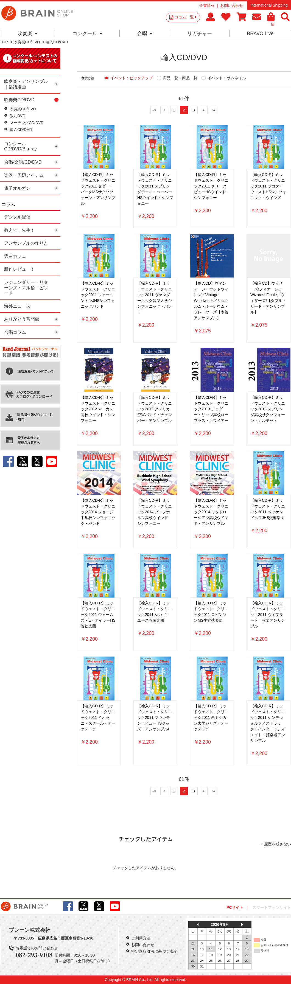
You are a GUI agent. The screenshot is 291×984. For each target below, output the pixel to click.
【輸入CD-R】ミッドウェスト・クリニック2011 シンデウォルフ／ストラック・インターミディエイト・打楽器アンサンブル (267, 723)
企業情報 (207, 5)
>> (213, 110)
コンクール (87, 33)
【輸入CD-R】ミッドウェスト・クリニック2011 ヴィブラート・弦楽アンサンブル (267, 614)
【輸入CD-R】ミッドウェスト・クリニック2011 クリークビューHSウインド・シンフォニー (212, 186)
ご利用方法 (140, 938)
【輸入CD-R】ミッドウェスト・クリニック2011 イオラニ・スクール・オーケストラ (98, 717)
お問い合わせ (231, 5)
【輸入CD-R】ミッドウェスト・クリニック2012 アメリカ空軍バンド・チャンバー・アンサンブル (154, 409)
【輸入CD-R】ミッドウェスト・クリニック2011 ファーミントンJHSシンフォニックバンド (98, 295)
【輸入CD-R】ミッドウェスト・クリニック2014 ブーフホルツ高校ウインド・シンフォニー (154, 512)
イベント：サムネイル (227, 78)
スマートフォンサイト (272, 907)
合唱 (144, 33)
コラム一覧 (186, 17)
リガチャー (199, 33)
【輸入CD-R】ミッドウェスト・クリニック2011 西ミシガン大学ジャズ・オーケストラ (211, 717)
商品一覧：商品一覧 (180, 78)
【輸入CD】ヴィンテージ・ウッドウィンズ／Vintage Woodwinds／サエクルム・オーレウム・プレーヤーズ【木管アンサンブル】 (211, 300)
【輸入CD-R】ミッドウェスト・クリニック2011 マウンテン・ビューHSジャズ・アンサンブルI (154, 717)
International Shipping (268, 5)
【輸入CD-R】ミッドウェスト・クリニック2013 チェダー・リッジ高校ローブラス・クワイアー (211, 409)
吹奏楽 (28, 33)
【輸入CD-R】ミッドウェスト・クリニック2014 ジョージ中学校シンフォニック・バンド (98, 512)
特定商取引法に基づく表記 (154, 951)
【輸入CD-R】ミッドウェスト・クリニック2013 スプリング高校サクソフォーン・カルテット (267, 409)
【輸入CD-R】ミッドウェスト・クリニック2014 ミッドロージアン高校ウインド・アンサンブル (211, 512)
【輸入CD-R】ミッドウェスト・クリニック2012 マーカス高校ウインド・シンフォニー (98, 409)
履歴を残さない (277, 844)
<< (154, 110)
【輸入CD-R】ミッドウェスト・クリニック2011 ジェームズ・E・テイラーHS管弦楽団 (98, 614)
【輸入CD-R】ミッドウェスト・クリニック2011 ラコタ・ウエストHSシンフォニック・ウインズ (268, 186)
